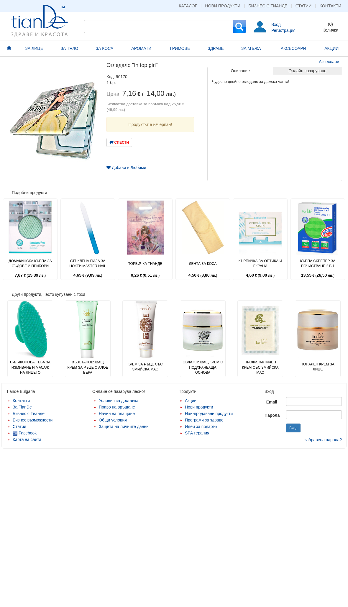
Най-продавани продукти (209, 413)
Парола (272, 415)
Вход (276, 24)
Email (271, 402)
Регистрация (283, 30)
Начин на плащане (117, 413)
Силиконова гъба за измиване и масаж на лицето (30, 367)
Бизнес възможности (32, 420)
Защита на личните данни (124, 426)
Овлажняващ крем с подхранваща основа (203, 367)
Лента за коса (203, 264)
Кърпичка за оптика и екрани (260, 263)
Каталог (188, 6)
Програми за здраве (204, 420)
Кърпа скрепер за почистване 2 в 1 (317, 263)
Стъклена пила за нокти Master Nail (87, 263)
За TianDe (22, 407)
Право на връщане (117, 407)
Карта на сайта (27, 439)
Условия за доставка (119, 400)
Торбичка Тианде (145, 264)
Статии (304, 6)
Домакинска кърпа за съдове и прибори (30, 263)
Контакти (330, 6)
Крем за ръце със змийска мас (145, 366)
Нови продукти (222, 6)
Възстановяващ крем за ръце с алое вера (87, 367)
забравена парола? (323, 439)
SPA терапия (197, 433)
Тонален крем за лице (317, 366)
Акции (190, 400)
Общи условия (113, 420)
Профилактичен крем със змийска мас (260, 367)
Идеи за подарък (201, 426)
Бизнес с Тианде (267, 6)
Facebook (25, 433)
